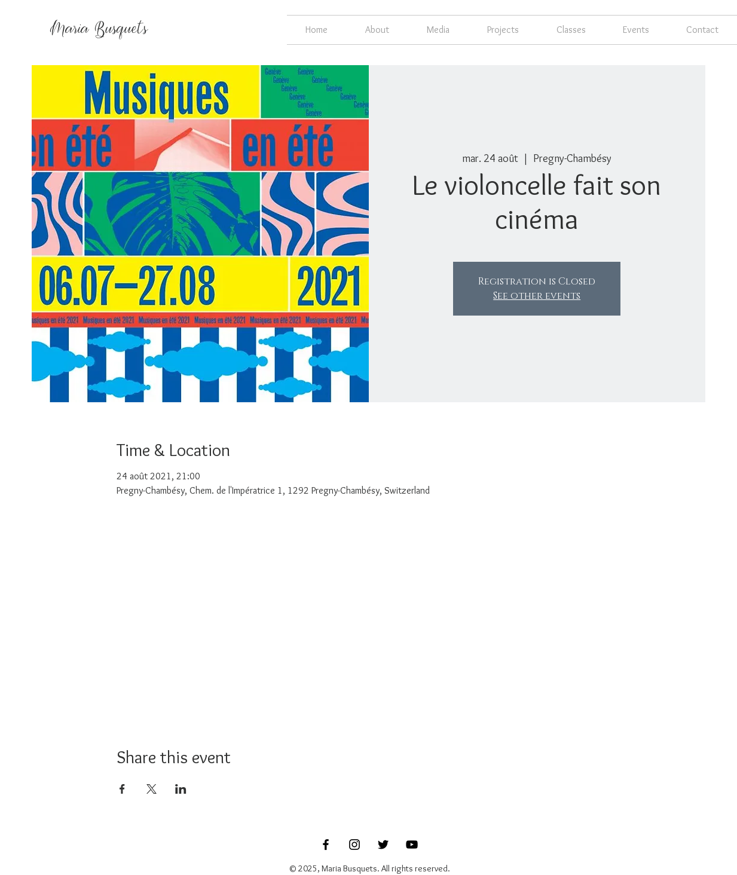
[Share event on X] (151, 789)
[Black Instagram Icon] (354, 844)
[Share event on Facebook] (122, 789)
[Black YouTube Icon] (412, 844)
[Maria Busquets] (99, 30)
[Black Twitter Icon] (383, 844)
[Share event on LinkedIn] (180, 789)
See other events (536, 295)
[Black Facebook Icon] (326, 844)
